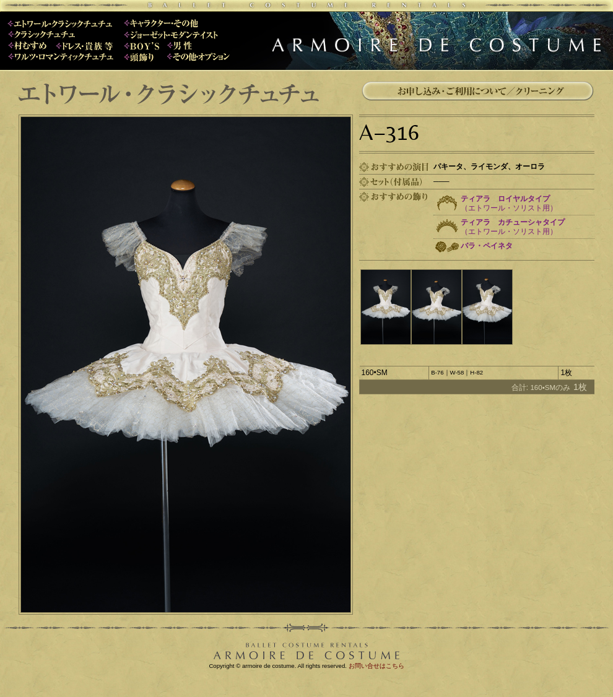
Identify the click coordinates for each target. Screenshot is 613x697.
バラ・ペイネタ (487, 245)
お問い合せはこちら (376, 665)
